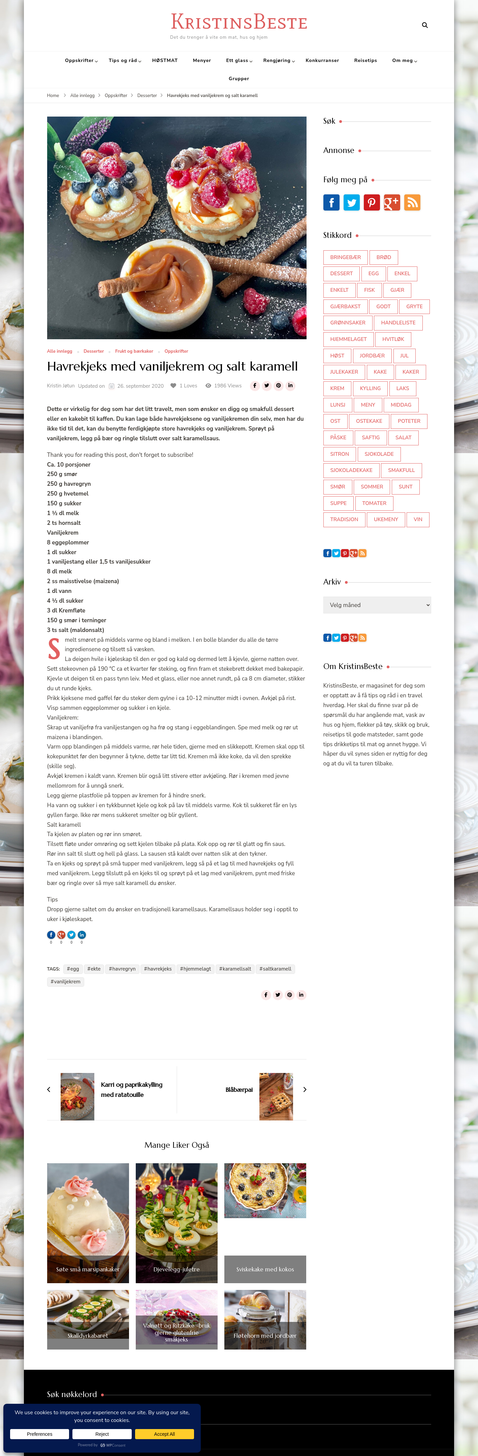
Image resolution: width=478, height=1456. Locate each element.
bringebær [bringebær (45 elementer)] (345, 257)
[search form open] (425, 25)
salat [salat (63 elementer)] (403, 437)
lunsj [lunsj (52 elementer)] (338, 405)
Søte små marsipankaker (88, 1269)
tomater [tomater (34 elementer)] (374, 503)
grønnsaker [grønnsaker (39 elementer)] (348, 322)
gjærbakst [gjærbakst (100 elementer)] (345, 306)
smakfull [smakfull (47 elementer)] (401, 470)
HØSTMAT (165, 60)
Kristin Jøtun (61, 385)
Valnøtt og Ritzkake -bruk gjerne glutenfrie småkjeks (176, 1332)
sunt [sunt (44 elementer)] (406, 486)
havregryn (123, 969)
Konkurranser (322, 60)
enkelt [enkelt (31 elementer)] (339, 290)
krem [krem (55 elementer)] (337, 388)
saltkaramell (277, 969)
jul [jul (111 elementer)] (405, 355)
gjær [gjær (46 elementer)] (397, 290)
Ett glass (237, 60)
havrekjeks (160, 969)
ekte (96, 969)
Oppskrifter (79, 60)
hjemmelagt (197, 969)
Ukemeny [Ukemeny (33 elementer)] (386, 519)
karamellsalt (237, 969)
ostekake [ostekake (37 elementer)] (369, 421)
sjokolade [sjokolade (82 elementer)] (379, 454)
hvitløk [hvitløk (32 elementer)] (393, 339)
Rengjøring (277, 60)
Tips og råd (123, 60)
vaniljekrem (67, 981)
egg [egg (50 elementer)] (374, 273)
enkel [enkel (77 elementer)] (402, 273)
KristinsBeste (239, 21)
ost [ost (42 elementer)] (335, 421)
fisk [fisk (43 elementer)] (369, 290)
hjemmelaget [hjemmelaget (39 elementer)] (348, 339)
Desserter (94, 351)
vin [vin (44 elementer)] (418, 519)
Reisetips (365, 60)
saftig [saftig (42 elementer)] (371, 437)
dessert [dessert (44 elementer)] (341, 273)
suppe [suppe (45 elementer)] (338, 503)
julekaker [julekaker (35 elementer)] (344, 372)
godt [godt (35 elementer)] (383, 306)
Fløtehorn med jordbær (265, 1335)
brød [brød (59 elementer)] (384, 257)
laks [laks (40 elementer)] (402, 388)
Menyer (202, 60)
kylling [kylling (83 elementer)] (370, 388)
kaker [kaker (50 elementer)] (411, 372)
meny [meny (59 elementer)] (368, 405)
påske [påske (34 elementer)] (338, 437)
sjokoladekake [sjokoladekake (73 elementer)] (351, 470)
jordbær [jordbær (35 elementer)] (372, 355)
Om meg (402, 60)
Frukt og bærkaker (134, 351)
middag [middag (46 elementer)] (401, 405)
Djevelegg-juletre (177, 1269)
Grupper (239, 78)
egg (74, 969)
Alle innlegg (59, 351)
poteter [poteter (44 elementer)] (409, 421)
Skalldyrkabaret (88, 1335)
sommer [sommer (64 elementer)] (372, 486)
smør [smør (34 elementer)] (337, 486)
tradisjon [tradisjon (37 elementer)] (344, 519)
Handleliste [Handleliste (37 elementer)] (398, 322)
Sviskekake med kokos (265, 1269)
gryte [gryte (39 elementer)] (414, 306)
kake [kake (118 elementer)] (380, 372)
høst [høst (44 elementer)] (337, 355)
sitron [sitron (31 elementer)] (339, 454)
